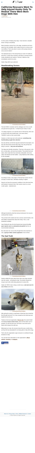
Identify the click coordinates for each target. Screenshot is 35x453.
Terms (17, 413)
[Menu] (2, 2)
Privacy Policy (12, 413)
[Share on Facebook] (4, 343)
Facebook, (8, 339)
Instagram (15, 339)
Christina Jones (4, 15)
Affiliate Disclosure (23, 413)
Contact (29, 413)
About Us (6, 413)
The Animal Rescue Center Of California (18, 124)
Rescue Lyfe (20, 320)
